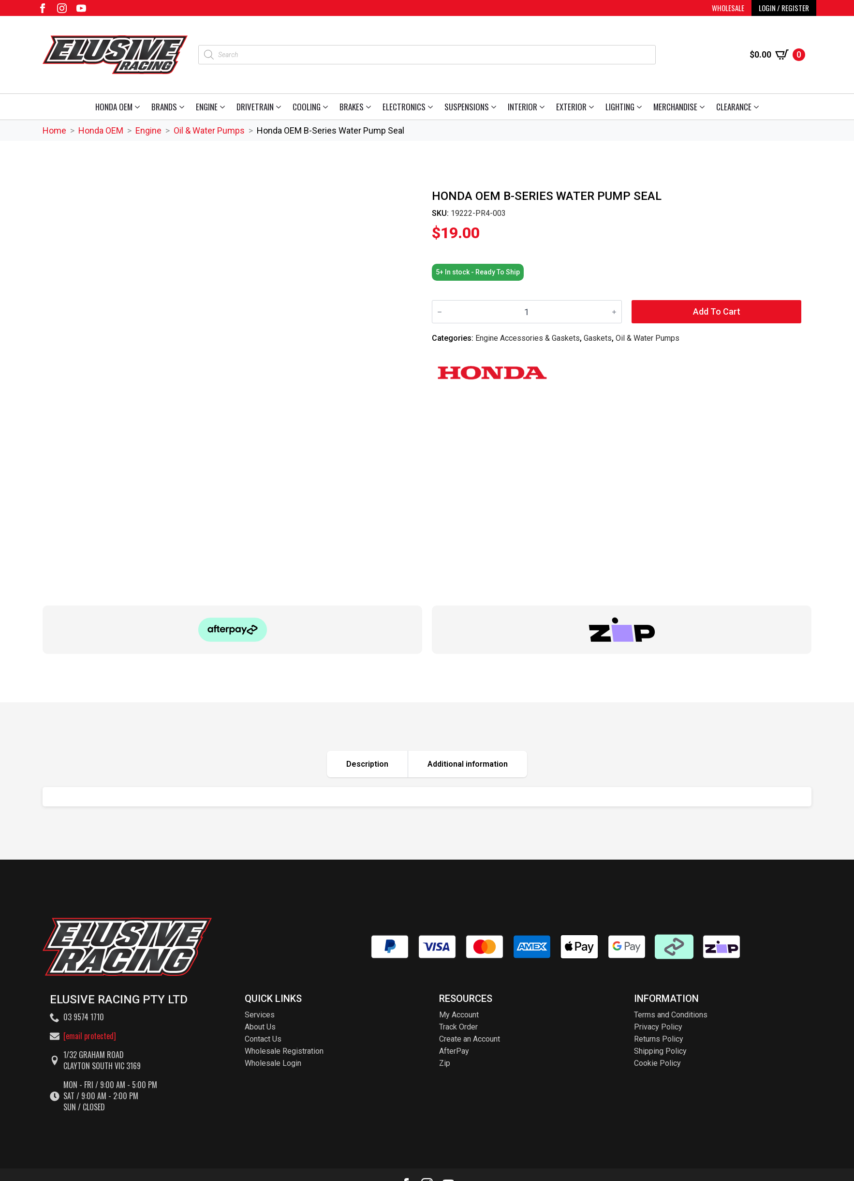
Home (54, 130)
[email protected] (89, 1036)
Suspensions (466, 107)
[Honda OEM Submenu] (139, 107)
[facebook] (42, 8)
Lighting (619, 107)
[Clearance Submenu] (758, 107)
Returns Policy (658, 1039)
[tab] (367, 764)
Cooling (307, 107)
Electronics (404, 107)
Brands (164, 107)
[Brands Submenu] (183, 107)
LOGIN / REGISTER (784, 7)
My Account (459, 1014)
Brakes (351, 107)
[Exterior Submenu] (593, 107)
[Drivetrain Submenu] (280, 107)
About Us (260, 1026)
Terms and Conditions (670, 1014)
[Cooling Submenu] (327, 107)
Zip (444, 1063)
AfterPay (454, 1051)
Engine (207, 107)
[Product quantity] (527, 311)
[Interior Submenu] (543, 107)
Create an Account (469, 1039)
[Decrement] (439, 312)
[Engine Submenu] (224, 107)
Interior (522, 107)
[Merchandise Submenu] (703, 107)
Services (260, 1014)
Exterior (571, 107)
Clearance (733, 107)
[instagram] (62, 8)
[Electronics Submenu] (432, 107)
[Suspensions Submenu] (495, 107)
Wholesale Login (273, 1063)
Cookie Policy (657, 1063)
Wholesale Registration (284, 1051)
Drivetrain (255, 107)
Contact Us (263, 1039)
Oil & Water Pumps (209, 130)
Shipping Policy (660, 1051)
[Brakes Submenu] (370, 107)
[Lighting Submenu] (641, 107)
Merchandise (675, 107)
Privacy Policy (658, 1026)
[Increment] (614, 312)
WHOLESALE (728, 7)
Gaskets (598, 338)
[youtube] (81, 8)
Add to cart (716, 311)
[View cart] (777, 55)
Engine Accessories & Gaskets (527, 338)
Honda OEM (114, 107)
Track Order (458, 1026)
